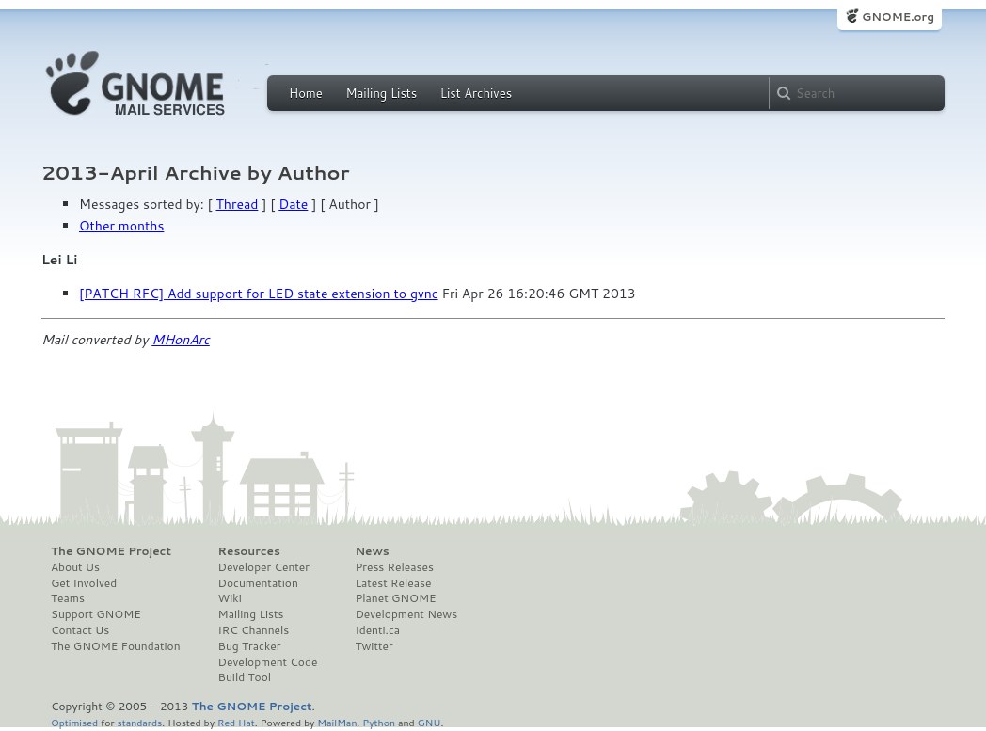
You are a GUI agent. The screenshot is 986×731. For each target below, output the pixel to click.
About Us (75, 567)
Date (293, 204)
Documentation (258, 583)
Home (306, 93)
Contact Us (80, 630)
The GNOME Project (111, 551)
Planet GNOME (395, 598)
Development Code (268, 662)
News (372, 551)
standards (139, 722)
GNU (429, 722)
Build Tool (244, 677)
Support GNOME (96, 614)
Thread (237, 204)
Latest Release (393, 583)
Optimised (74, 722)
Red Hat (236, 722)
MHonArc (180, 339)
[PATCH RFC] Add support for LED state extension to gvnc (258, 293)
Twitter (373, 646)
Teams (68, 598)
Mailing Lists (381, 93)
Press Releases (394, 567)
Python (378, 722)
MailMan (337, 722)
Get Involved (84, 583)
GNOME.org (898, 16)
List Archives (476, 93)
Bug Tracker (249, 646)
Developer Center (264, 567)
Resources (249, 551)
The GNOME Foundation (116, 646)
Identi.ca (377, 630)
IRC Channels (254, 630)
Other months (121, 225)
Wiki (230, 598)
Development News (406, 614)
